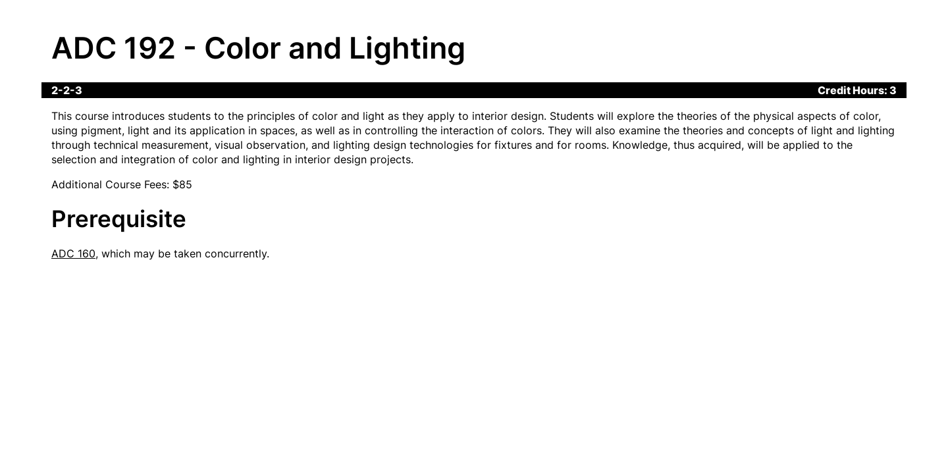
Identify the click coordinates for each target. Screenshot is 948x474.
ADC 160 (73, 253)
